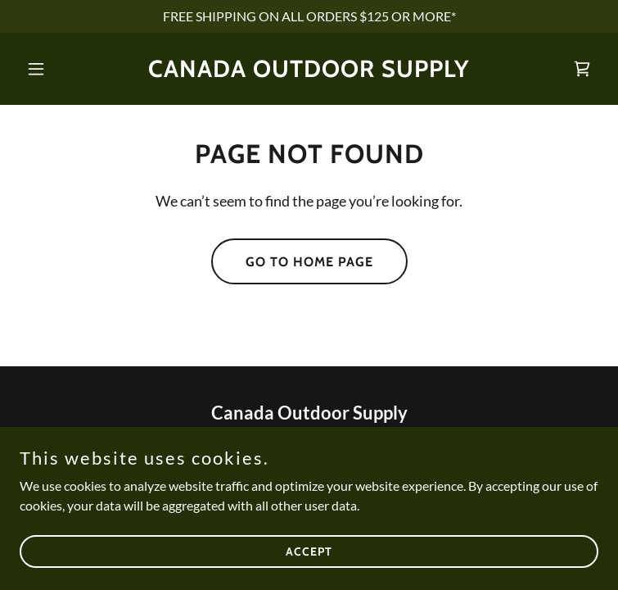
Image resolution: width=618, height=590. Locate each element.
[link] (309, 71)
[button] (63, 68)
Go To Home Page (309, 262)
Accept (309, 550)
